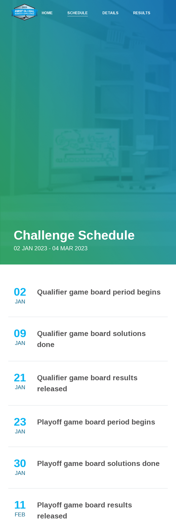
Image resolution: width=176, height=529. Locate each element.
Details (110, 13)
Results (141, 13)
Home (47, 13)
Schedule (77, 13)
